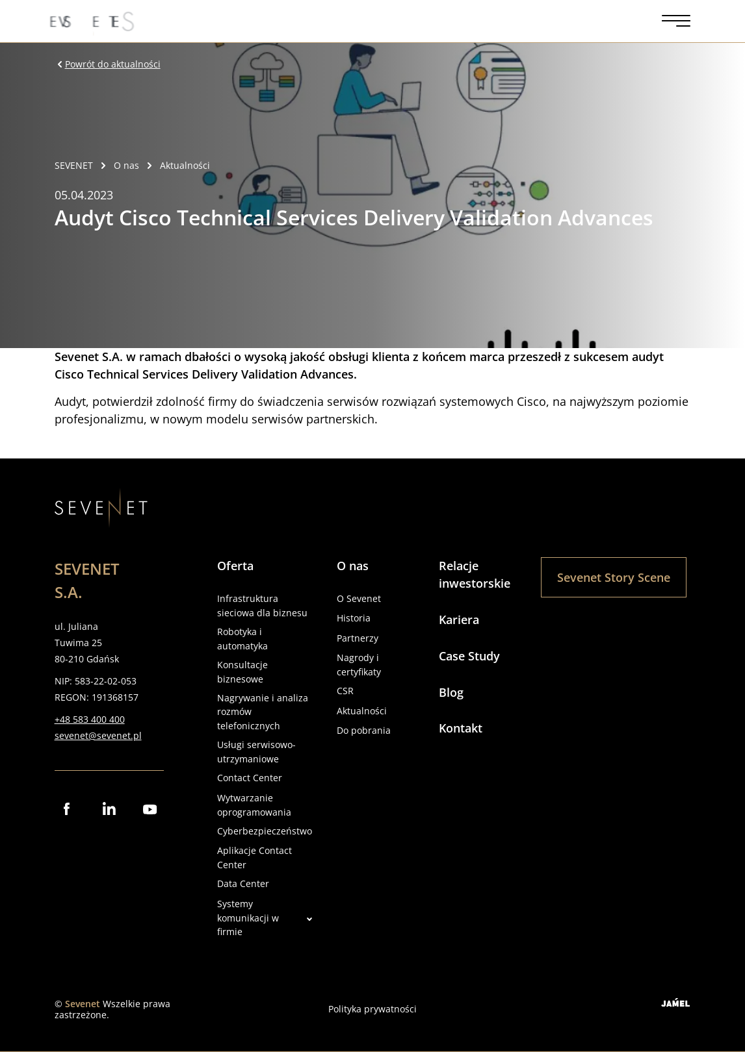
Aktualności (362, 711)
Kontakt (460, 728)
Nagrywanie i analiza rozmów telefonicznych (262, 712)
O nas (353, 565)
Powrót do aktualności (108, 63)
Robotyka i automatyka (242, 638)
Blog (451, 692)
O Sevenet (359, 598)
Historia (354, 618)
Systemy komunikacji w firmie (264, 917)
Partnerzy (357, 638)
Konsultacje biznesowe (242, 671)
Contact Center (249, 777)
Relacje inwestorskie (474, 574)
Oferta (235, 565)
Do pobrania (364, 730)
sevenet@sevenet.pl (98, 735)
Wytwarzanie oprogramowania (254, 805)
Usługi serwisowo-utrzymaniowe (256, 751)
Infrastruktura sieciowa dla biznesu (262, 605)
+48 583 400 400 (90, 719)
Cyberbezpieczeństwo (264, 831)
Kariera (459, 619)
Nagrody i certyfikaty (359, 664)
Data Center (243, 883)
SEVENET (74, 165)
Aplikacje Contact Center (254, 857)
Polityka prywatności (372, 1009)
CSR (345, 690)
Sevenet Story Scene (613, 577)
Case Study (469, 656)
